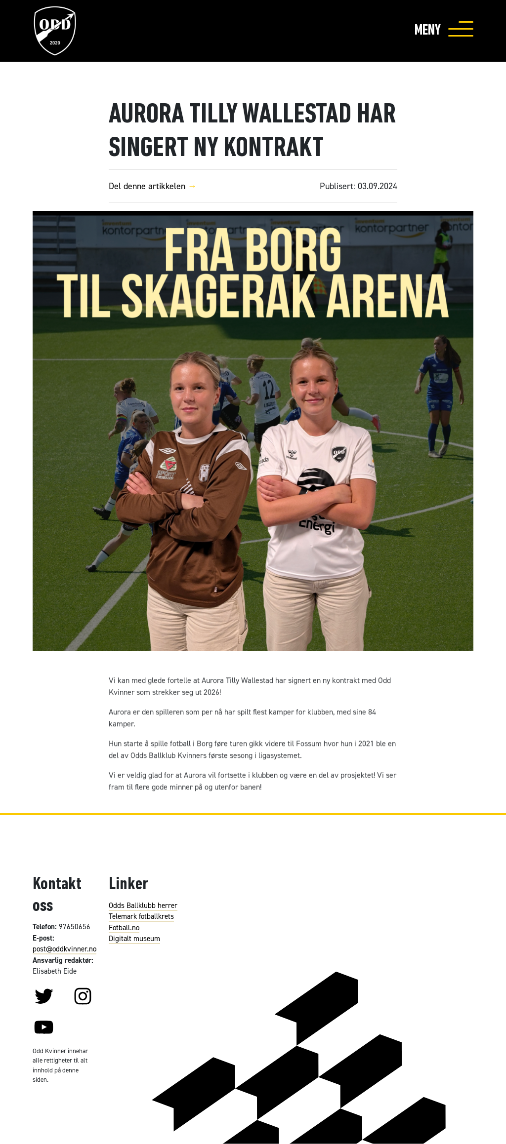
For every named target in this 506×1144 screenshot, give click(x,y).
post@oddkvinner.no (64, 948)
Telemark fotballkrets (141, 916)
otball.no (126, 927)
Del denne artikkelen (156, 186)
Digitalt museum (134, 938)
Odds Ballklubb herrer (143, 905)
